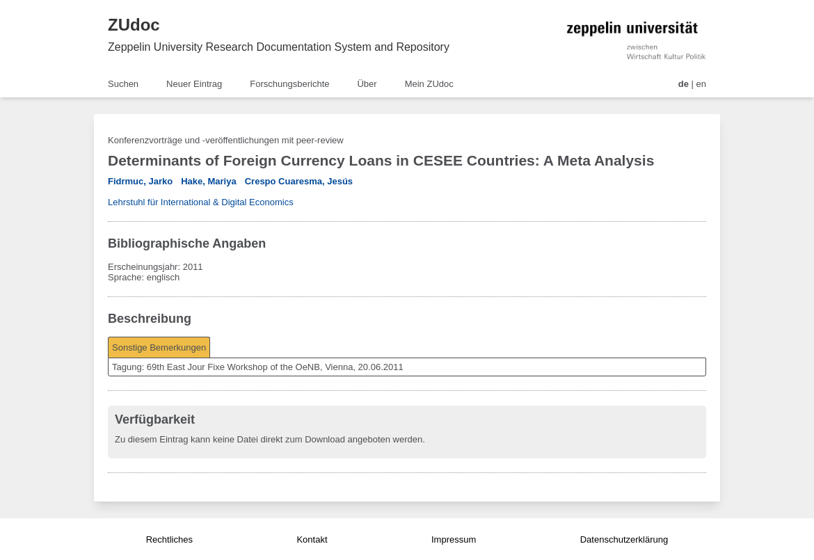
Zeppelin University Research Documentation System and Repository (278, 47)
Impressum (453, 539)
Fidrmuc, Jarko (140, 181)
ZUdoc (134, 24)
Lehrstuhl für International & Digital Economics (201, 202)
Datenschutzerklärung (624, 539)
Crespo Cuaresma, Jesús (299, 181)
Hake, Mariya (209, 181)
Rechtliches (169, 539)
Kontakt (311, 539)
